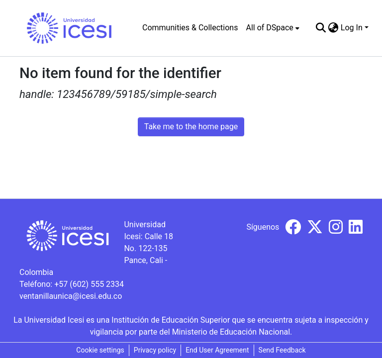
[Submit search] (321, 28)
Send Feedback (282, 350)
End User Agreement (217, 350)
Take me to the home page (191, 126)
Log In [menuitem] (352, 27)
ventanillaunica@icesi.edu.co (70, 296)
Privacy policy (155, 350)
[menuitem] (272, 28)
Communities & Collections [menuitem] (190, 27)
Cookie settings (100, 350)
